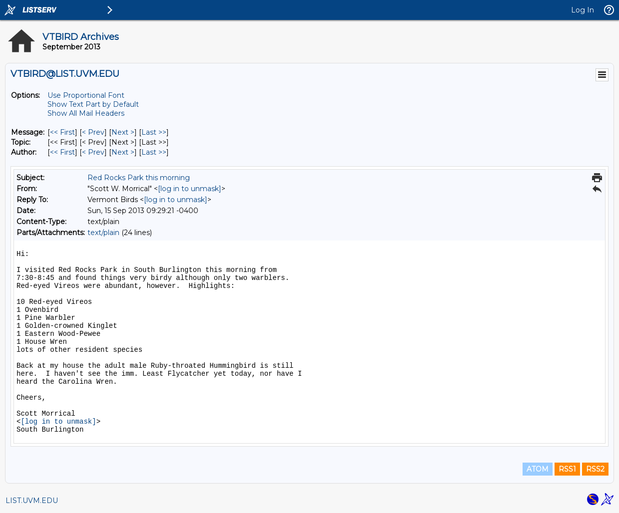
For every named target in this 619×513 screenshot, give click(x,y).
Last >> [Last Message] (153, 132)
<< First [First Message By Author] (62, 152)
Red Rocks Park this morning (138, 177)
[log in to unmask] (189, 188)
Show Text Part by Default (93, 104)
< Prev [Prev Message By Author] (93, 152)
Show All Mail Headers (85, 113)
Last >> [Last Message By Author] (153, 152)
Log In (582, 9)
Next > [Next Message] (122, 132)
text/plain (103, 232)
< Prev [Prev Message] (93, 132)
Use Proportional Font (85, 95)
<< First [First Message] (62, 132)
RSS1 (567, 469)
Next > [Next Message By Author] (122, 152)
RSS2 (595, 469)
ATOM (538, 469)
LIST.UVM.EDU (31, 500)
